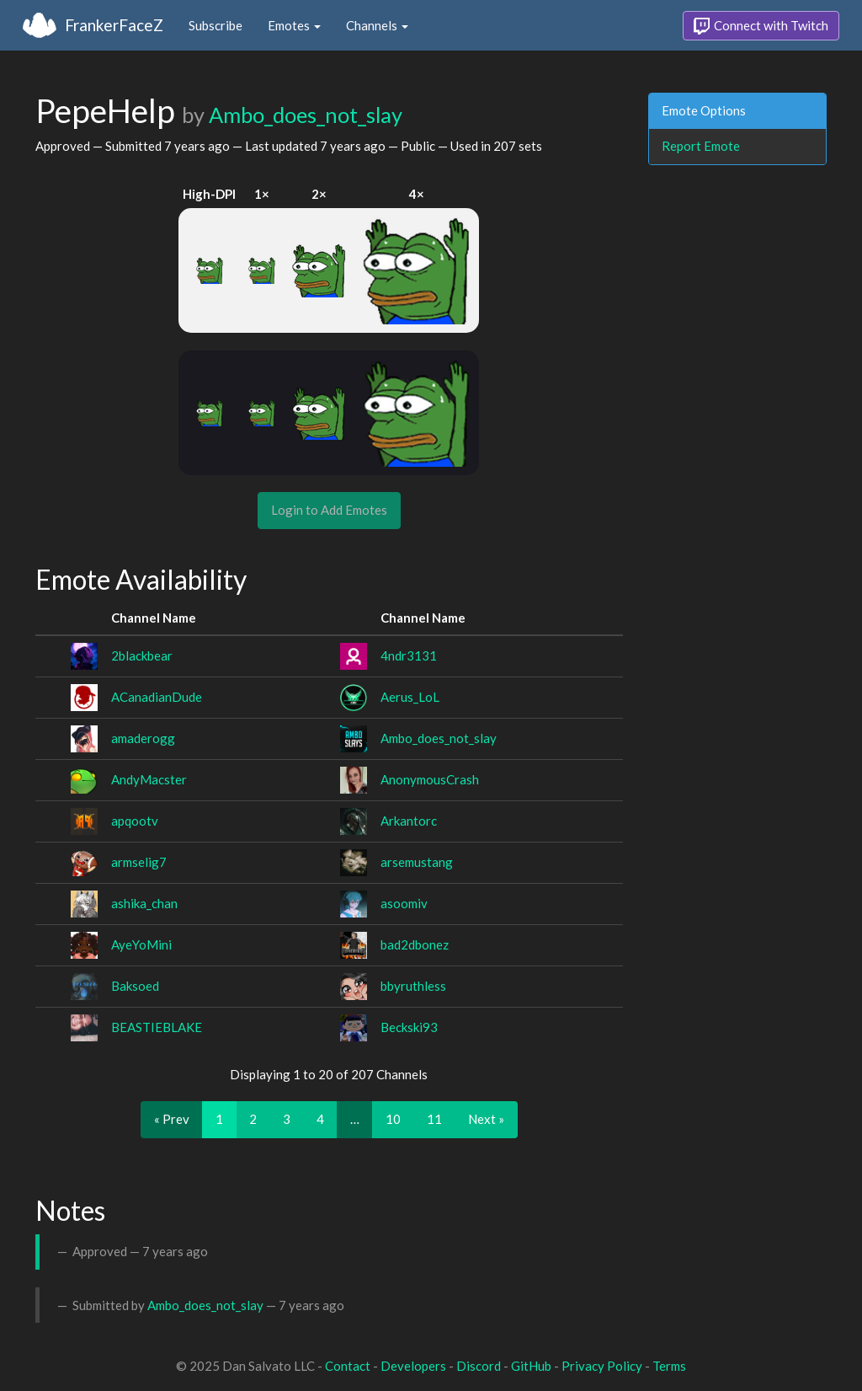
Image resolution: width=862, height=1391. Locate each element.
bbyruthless (413, 985)
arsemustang (416, 861)
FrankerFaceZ (114, 25)
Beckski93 (409, 1027)
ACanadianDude (156, 696)
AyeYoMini (141, 944)
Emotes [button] (294, 25)
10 (393, 1118)
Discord (478, 1365)
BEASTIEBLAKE (156, 1027)
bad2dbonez (414, 944)
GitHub (531, 1365)
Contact (347, 1365)
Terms (669, 1365)
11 (434, 1118)
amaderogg (143, 738)
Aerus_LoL (409, 696)
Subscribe (215, 25)
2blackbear (142, 655)
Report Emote (701, 145)
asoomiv (404, 903)
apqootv (134, 820)
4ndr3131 (408, 655)
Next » (486, 1118)
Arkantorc (408, 820)
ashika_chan (144, 903)
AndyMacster (149, 779)
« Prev (171, 1118)
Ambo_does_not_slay (305, 114)
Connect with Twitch (761, 26)
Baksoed (135, 985)
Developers (413, 1365)
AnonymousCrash (429, 779)
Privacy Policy (601, 1365)
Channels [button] (377, 25)
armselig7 (139, 861)
